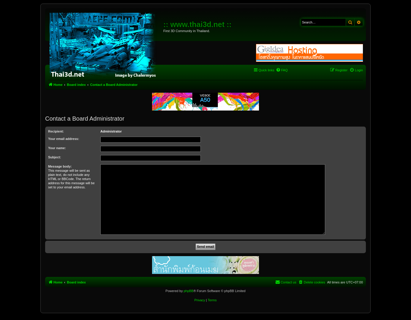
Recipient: (56, 131)
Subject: (54, 157)
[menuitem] (282, 70)
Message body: (60, 166)
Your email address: (63, 139)
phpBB (188, 291)
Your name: (57, 148)
